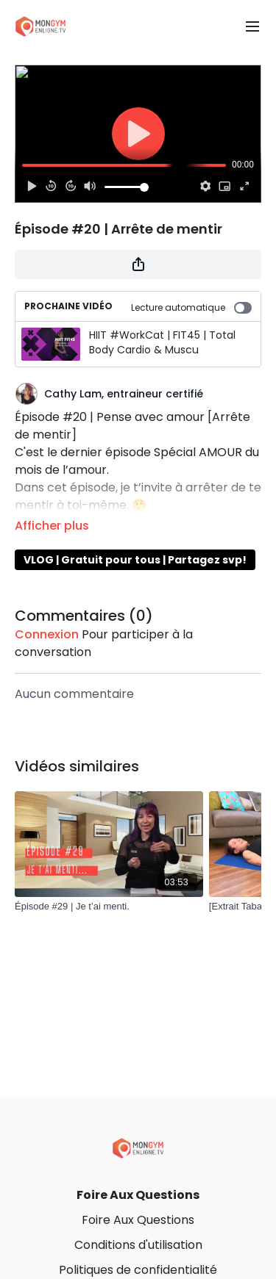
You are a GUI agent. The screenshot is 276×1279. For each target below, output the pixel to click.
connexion (47, 634)
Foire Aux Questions (138, 1194)
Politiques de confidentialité (138, 1269)
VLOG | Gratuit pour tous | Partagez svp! (135, 559)
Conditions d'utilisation (138, 1244)
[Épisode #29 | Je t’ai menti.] (109, 906)
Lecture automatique (191, 307)
